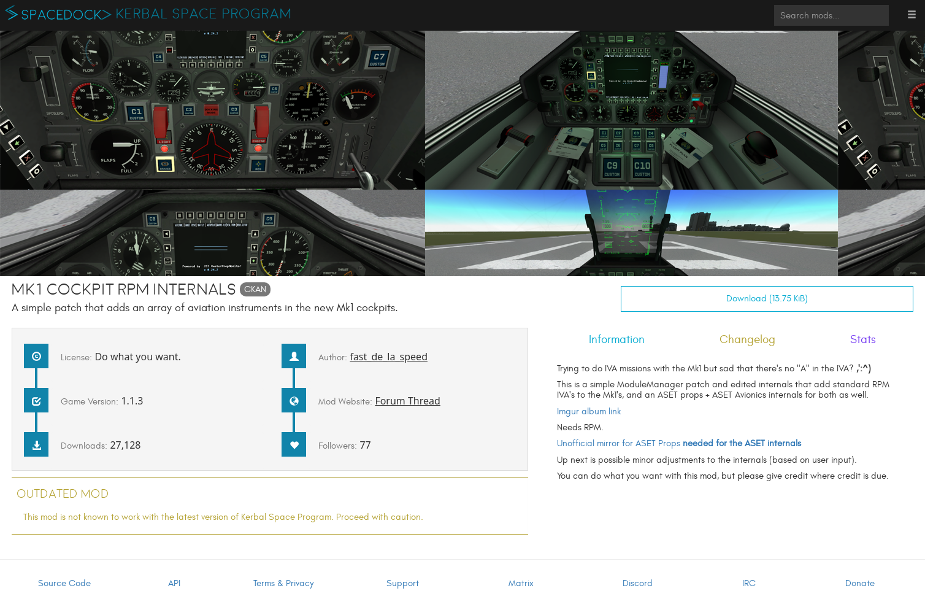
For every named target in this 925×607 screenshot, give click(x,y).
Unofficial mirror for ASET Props (679, 443)
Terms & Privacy (283, 583)
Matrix (521, 583)
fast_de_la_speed (389, 356)
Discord (638, 583)
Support (402, 583)
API (174, 583)
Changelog (747, 339)
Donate (860, 583)
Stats (863, 339)
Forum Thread (407, 401)
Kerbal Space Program (204, 14)
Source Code (64, 583)
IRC (749, 583)
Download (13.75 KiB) (767, 298)
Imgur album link (589, 411)
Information (617, 339)
